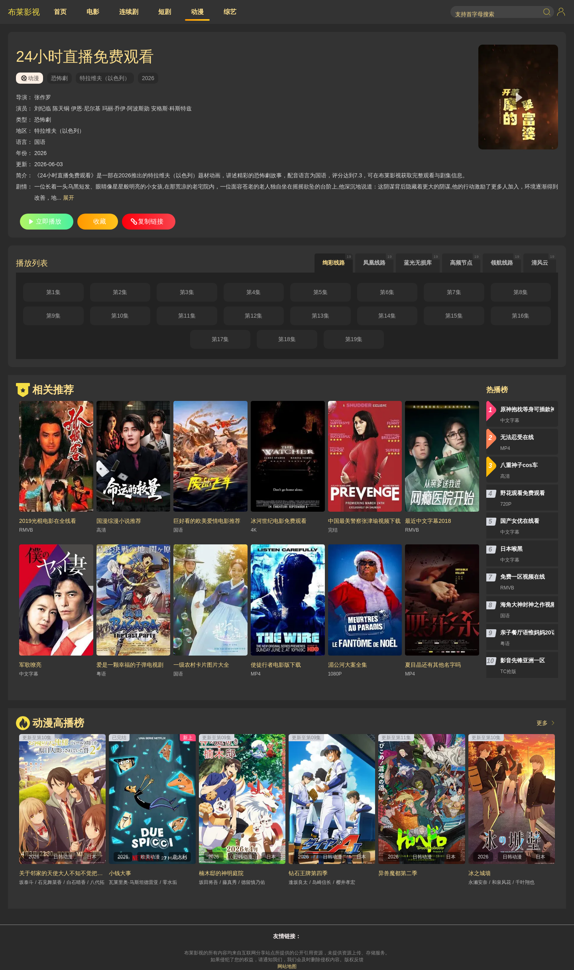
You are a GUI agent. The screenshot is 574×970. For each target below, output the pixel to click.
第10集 (120, 315)
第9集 (53, 315)
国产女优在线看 (519, 521)
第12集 (253, 315)
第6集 (387, 292)
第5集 (320, 292)
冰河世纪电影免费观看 (279, 521)
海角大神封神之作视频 (527, 604)
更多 (542, 723)
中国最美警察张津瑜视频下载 (364, 521)
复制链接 (150, 221)
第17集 (220, 339)
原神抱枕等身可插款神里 (527, 409)
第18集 (287, 339)
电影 (92, 11)
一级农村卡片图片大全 (201, 665)
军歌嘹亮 (30, 665)
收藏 (99, 221)
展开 (68, 197)
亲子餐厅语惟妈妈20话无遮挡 (527, 632)
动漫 (197, 11)
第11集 (187, 315)
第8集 (520, 292)
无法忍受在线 (517, 437)
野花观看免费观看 (522, 493)
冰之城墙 (479, 873)
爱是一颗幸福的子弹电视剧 (129, 665)
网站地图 (287, 966)
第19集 (354, 339)
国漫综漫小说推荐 (118, 521)
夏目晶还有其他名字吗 (433, 665)
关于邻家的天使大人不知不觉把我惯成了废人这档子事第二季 (94, 873)
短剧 (164, 11)
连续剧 (128, 11)
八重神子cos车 (519, 465)
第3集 (187, 292)
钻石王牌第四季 (308, 873)
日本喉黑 (511, 549)
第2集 (120, 292)
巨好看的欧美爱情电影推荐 (206, 521)
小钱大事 (120, 873)
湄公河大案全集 (347, 665)
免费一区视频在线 (522, 576)
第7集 (454, 292)
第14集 (387, 315)
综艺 (230, 11)
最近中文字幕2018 (428, 521)
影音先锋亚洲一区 (522, 660)
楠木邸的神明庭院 (221, 873)
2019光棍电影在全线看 (47, 521)
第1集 (53, 292)
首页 (60, 11)
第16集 (520, 315)
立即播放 (48, 221)
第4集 (253, 292)
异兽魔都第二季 (397, 873)
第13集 (320, 315)
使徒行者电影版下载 (276, 665)
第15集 (454, 315)
